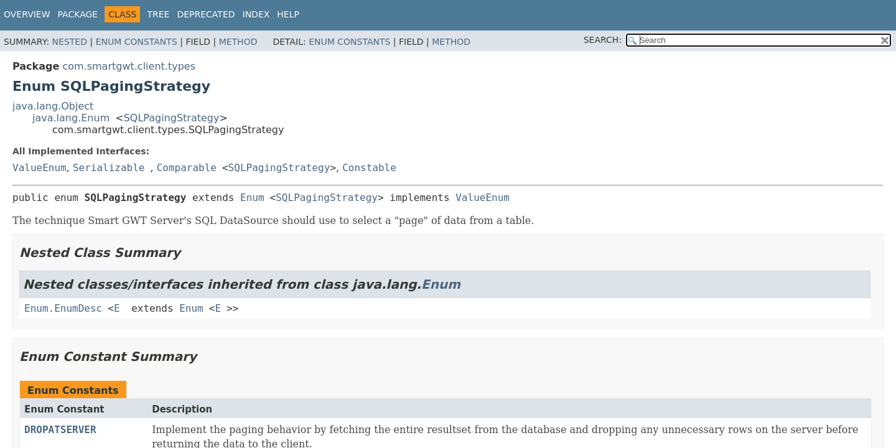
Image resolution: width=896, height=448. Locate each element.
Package (78, 14)
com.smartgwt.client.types (128, 66)
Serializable (109, 168)
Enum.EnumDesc (63, 308)
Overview (27, 14)
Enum (252, 197)
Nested (69, 42)
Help (288, 14)
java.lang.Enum (71, 118)
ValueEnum (39, 168)
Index (256, 14)
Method (238, 42)
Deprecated (206, 14)
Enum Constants (136, 42)
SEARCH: (603, 40)
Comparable (187, 168)
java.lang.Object (52, 106)
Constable (369, 168)
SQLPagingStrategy (172, 118)
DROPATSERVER (60, 430)
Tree (158, 14)
